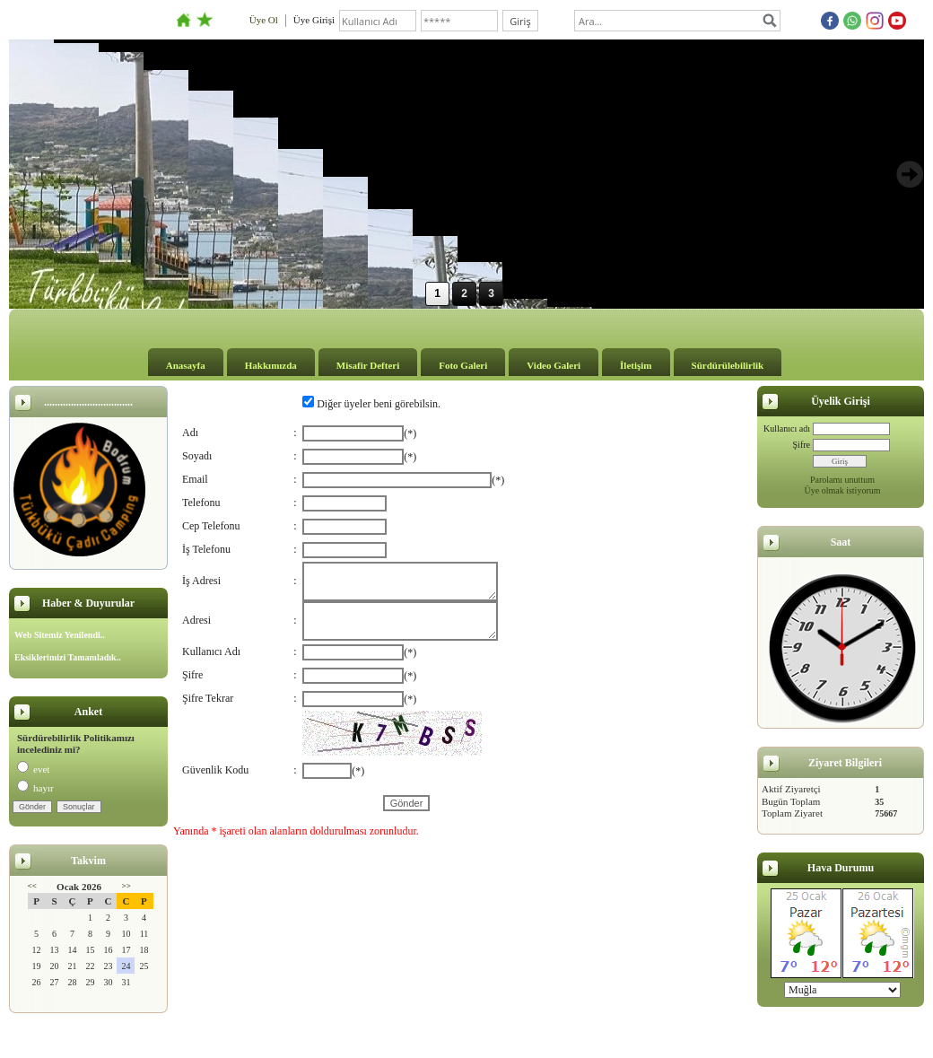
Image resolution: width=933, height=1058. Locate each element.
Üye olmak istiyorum (843, 490)
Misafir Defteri (367, 365)
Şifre (801, 445)
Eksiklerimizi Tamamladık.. (67, 657)
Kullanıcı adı (786, 428)
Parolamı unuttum (842, 480)
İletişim (635, 365)
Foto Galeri (463, 365)
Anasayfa (185, 365)
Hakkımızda (271, 365)
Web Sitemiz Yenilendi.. (59, 635)
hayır (35, 788)
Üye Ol (263, 19)
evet (33, 769)
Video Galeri (553, 365)
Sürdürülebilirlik (728, 365)
